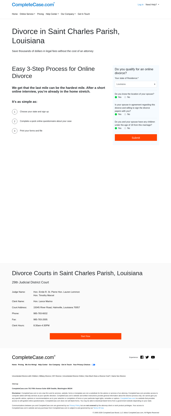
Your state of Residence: (127, 78)
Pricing (40, 14)
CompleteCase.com (33, 357)
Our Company (67, 14)
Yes (119, 97)
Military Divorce (45, 376)
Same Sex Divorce (119, 376)
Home (15, 14)
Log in (141, 4)
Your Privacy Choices (81, 365)
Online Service (27, 14)
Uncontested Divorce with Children (25, 376)
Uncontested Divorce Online (73, 376)
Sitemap (15, 384)
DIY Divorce (57, 376)
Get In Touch (84, 14)
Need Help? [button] (151, 4)
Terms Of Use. (98, 408)
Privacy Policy (74, 405)
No (128, 97)
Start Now (85, 336)
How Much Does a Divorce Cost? (98, 376)
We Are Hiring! (31, 365)
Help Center (51, 14)
